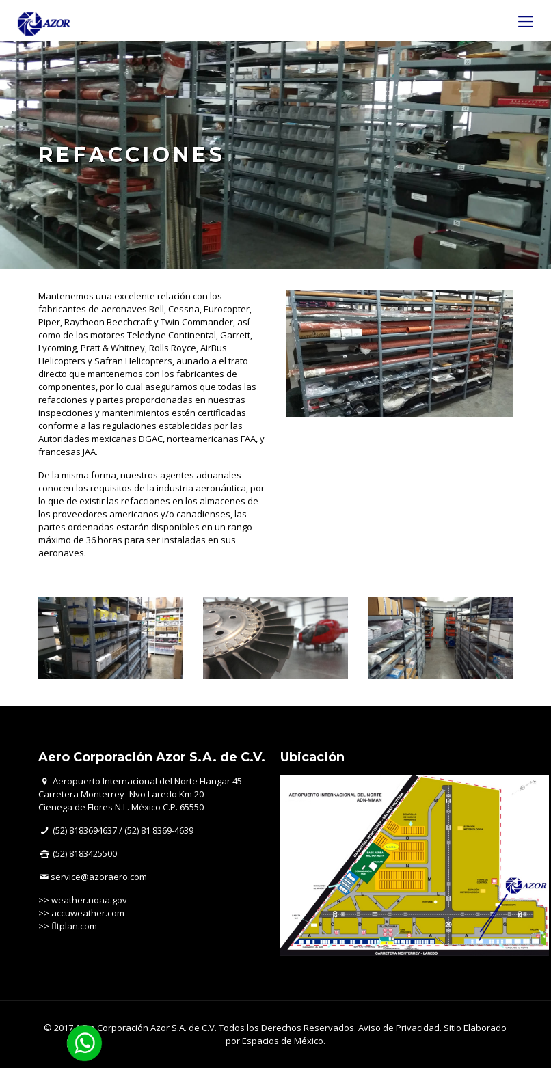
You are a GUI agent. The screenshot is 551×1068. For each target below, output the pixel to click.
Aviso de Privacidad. (400, 1028)
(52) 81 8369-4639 (158, 830)
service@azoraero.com (99, 877)
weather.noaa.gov (89, 900)
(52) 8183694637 (85, 830)
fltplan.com (74, 926)
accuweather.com (87, 913)
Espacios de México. (283, 1041)
